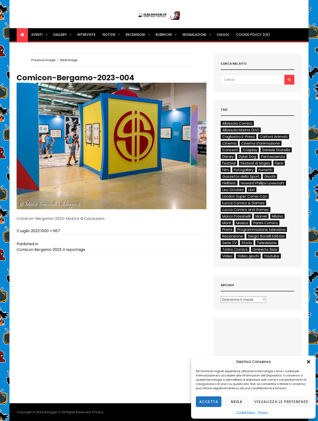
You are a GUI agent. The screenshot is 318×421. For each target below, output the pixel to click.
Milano (277, 216)
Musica (242, 222)
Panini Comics (265, 222)
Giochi (269, 176)
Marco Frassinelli (236, 216)
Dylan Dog (247, 156)
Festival (229, 163)
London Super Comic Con (244, 196)
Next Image (69, 60)
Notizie (112, 34)
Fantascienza (273, 156)
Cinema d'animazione (260, 143)
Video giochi (248, 256)
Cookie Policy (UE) (253, 34)
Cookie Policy (245, 412)
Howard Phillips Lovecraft (262, 183)
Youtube (271, 256)
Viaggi (223, 34)
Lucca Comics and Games (245, 209)
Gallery (62, 34)
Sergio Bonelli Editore (266, 236)
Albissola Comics (237, 123)
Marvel (261, 216)
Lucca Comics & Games (243, 202)
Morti (226, 222)
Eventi (39, 34)
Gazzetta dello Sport (241, 176)
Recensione (232, 236)
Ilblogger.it (52, 412)
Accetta (208, 401)
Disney (228, 156)
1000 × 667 (50, 231)
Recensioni (138, 34)
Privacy (263, 412)
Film (225, 169)
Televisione (267, 242)
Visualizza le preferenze (281, 401)
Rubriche (166, 34)
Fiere (279, 163)
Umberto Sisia (265, 249)
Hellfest (229, 183)
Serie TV (229, 242)
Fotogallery (244, 169)
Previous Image (43, 60)
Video (227, 256)
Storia (247, 242)
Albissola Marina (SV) (240, 129)
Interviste (86, 34)
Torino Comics (235, 249)
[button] (308, 361)
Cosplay (250, 149)
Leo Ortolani (232, 189)
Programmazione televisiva (261, 229)
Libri (251, 189)
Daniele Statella (276, 149)
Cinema (229, 143)
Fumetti (265, 169)
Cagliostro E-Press (238, 136)
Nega (236, 401)
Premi (227, 229)
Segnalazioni (197, 34)
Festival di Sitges (255, 163)
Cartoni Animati (273, 136)
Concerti (230, 149)
